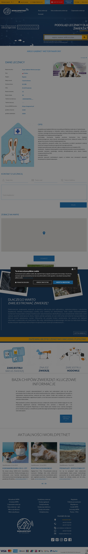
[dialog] (44, 277)
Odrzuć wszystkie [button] (42, 282)
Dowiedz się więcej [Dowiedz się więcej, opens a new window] (28, 278)
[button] (22, 282)
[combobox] (72, 269)
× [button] (74, 269)
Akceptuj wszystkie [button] (63, 282)
